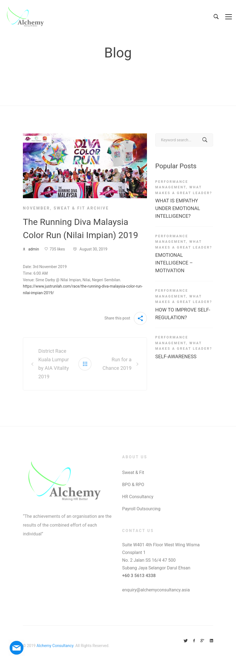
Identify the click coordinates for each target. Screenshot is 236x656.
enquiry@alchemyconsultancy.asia (156, 589)
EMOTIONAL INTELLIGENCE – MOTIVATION (174, 262)
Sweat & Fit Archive (81, 208)
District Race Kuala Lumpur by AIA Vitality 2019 (53, 363)
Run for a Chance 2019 (117, 364)
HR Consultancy (137, 496)
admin (33, 249)
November (36, 208)
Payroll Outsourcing (141, 508)
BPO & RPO (133, 484)
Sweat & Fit (133, 472)
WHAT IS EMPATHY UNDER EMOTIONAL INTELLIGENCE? (177, 208)
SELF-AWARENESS (176, 356)
